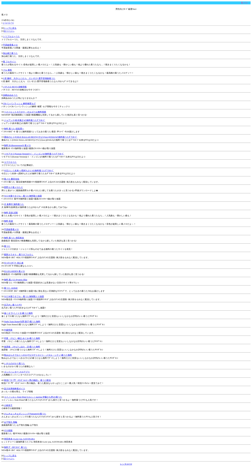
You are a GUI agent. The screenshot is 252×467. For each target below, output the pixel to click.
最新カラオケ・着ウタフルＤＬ (18, 254)
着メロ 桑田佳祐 (11, 179)
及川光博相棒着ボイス (14, 388)
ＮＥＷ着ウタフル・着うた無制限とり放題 (24, 296)
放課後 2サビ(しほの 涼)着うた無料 (22, 346)
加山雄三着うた (10, 53)
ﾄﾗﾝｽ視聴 (8, 430)
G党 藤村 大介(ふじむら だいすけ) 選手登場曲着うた (29, 78)
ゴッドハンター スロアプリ (17, 372)
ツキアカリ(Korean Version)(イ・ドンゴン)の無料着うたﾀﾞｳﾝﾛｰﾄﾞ (34, 154)
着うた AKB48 (10, 288)
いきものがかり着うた (14, 363)
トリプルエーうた (11, 36)
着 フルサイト (9, 61)
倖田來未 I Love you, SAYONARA (19, 439)
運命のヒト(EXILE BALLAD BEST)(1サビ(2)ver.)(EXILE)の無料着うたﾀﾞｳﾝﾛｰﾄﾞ (40, 137)
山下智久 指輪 (10, 422)
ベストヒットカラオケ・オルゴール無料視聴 (25, 112)
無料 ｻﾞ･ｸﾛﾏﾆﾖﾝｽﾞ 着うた (15, 447)
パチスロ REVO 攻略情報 (15, 87)
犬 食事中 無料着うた (14, 204)
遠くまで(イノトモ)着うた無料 (18, 313)
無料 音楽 (8, 221)
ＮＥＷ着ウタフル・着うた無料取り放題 (23, 196)
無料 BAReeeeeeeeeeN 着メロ (17, 145)
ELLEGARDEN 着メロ (14, 271)
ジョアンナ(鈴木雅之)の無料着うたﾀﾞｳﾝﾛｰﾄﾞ (24, 120)
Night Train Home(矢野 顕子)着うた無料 (22, 321)
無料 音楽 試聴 (11, 212)
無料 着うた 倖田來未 (14, 238)
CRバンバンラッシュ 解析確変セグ (19, 103)
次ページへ (9, 31)
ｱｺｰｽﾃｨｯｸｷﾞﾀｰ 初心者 (13, 263)
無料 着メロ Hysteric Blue (15, 279)
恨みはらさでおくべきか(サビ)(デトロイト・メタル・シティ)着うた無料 (38, 355)
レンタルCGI (126, 464)
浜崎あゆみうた (10, 95)
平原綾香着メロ (10, 45)
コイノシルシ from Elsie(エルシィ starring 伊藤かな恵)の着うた (33, 397)
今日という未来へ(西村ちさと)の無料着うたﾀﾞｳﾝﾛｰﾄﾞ (29, 170)
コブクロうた (10, 162)
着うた (7, 246)
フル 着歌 (7, 70)
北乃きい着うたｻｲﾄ (13, 305)
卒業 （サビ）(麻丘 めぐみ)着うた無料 (22, 338)
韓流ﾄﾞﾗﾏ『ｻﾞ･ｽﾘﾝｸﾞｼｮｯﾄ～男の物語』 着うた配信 (27, 380)
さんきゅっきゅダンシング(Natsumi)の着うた (25, 414)
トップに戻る (10, 28)
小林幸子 (8, 405)
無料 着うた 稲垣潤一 (14, 128)
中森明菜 (8, 330)
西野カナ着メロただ (13, 187)
